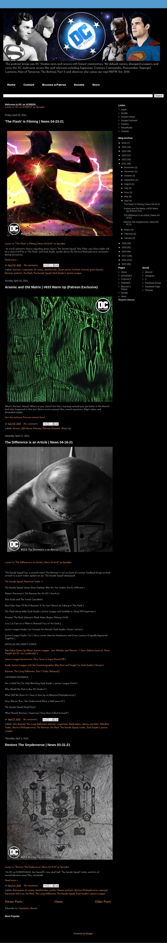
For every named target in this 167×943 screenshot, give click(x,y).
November (129, 171)
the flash (27, 273)
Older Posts (103, 901)
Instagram (149, 275)
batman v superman (23, 270)
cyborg (85, 724)
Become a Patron (54, 84)
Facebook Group (153, 283)
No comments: (31, 265)
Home (11, 84)
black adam (75, 724)
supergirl (103, 890)
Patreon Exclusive (51, 428)
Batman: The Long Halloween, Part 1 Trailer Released (32, 671)
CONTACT (126, 279)
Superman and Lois (14, 894)
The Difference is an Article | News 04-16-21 (39, 442)
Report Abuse (126, 299)
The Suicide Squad (42, 273)
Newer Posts (13, 901)
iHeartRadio (126, 127)
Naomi (60, 890)
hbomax (9, 273)
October (128, 175)
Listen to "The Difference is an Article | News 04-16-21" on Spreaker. (38, 562)
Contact (28, 84)
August (128, 184)
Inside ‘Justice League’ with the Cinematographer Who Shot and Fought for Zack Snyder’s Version (54, 665)
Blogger (89, 933)
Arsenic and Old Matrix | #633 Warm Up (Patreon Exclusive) (51, 287)
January (128, 238)
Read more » (11, 260)
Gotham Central (80, 270)
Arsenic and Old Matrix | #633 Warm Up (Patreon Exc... (141, 209)
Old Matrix (26, 428)
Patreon (37, 428)
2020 (124, 243)
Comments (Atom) (27, 908)
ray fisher (94, 724)
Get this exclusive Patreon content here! (25, 417)
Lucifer (52, 890)
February (129, 234)
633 (14, 724)
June (127, 192)
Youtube (125, 131)
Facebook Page (152, 286)
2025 (124, 147)
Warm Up (66, 428)
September (129, 180)
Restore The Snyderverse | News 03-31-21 (37, 745)
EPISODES (126, 275)
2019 (124, 247)
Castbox (125, 124)
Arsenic (16, 428)
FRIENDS (125, 283)
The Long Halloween (45, 894)
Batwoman (18, 890)
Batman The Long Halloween (32, 724)
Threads (149, 290)
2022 (124, 159)
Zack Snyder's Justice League (66, 273)
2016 (124, 260)
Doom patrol (64, 270)
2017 (124, 256)
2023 (124, 155)
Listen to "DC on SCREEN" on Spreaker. (25, 107)
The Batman (43, 728)
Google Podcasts (129, 120)
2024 (124, 151)
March (127, 229)
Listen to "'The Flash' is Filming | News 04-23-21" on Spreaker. (35, 244)
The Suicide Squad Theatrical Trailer (23, 582)
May (126, 196)
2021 (124, 163)
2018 (124, 251)
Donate (79, 84)
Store (96, 84)
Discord (148, 272)
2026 (124, 143)
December (129, 167)
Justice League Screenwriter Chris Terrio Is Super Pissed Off (34, 659)
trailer (82, 728)
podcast (18, 273)
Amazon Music (128, 117)
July (126, 188)
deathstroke (51, 270)
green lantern (96, 270)
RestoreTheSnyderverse (24, 728)
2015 (124, 264)
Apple (123, 109)
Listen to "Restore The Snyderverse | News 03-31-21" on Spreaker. (37, 867)
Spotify (124, 113)
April (126, 200)
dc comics (39, 270)
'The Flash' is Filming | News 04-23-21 (34, 121)
